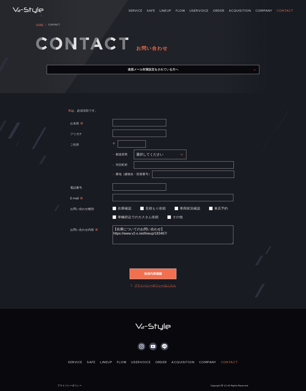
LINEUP (165, 10)
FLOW (180, 10)
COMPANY (263, 10)
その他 (178, 217)
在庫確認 (124, 208)
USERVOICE (199, 10)
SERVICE (135, 10)
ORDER (218, 10)
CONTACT (285, 10)
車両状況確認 (190, 208)
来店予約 (221, 208)
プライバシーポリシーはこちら (155, 285)
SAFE (151, 10)
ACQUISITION (240, 10)
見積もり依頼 (155, 208)
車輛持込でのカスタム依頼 (138, 217)
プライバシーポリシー (69, 385)
